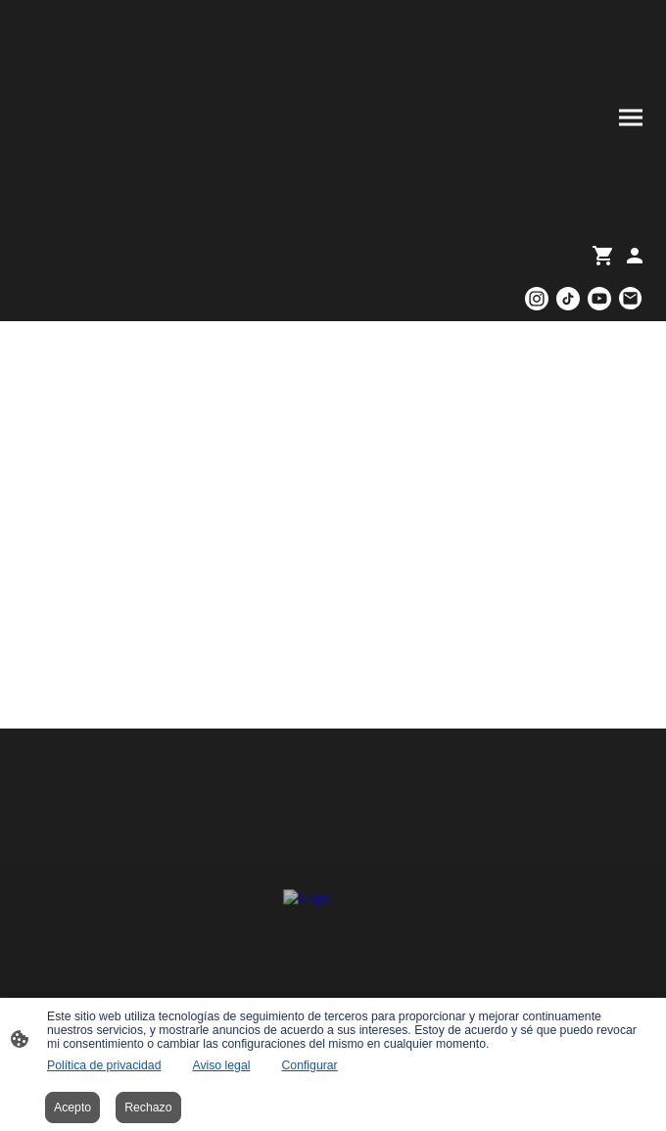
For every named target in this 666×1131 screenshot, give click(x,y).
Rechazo (147, 1107)
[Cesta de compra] (607, 255)
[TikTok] (568, 298)
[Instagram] (536, 298)
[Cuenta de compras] (634, 255)
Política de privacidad (104, 1065)
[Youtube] (599, 298)
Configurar (309, 1065)
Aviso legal (221, 1065)
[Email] (630, 298)
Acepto (72, 1107)
